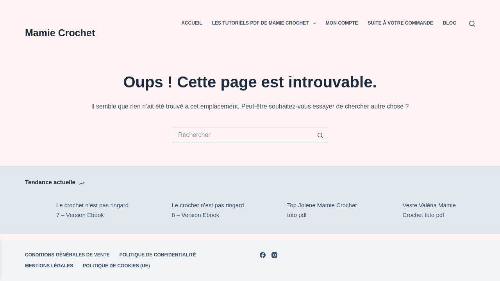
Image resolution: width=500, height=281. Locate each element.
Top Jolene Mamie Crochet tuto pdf (322, 210)
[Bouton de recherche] (320, 135)
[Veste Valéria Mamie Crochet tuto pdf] (383, 210)
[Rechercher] (472, 24)
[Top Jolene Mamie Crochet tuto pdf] (267, 210)
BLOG (450, 23)
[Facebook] (263, 255)
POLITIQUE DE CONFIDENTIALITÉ (158, 255)
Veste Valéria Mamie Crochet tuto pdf (429, 210)
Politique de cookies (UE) (116, 266)
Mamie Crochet (60, 32)
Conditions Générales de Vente (67, 255)
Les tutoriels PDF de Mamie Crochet (265, 23)
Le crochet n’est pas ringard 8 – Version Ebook (208, 210)
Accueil (191, 23)
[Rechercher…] (242, 135)
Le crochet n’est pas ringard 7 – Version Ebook (92, 210)
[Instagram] (274, 255)
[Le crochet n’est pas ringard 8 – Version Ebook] (152, 210)
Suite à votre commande (400, 23)
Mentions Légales (49, 266)
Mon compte (342, 23)
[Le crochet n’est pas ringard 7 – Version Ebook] (36, 210)
